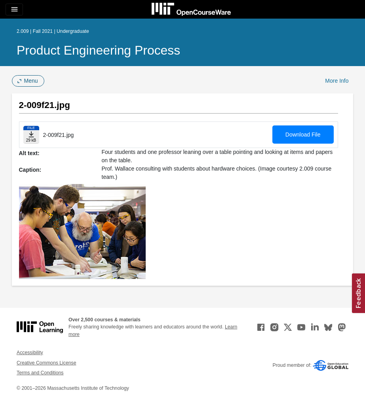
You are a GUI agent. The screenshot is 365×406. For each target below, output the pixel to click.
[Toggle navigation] (14, 9)
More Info (336, 81)
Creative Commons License (46, 363)
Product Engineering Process (98, 50)
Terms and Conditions (40, 373)
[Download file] (31, 135)
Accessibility (30, 352)
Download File (303, 134)
